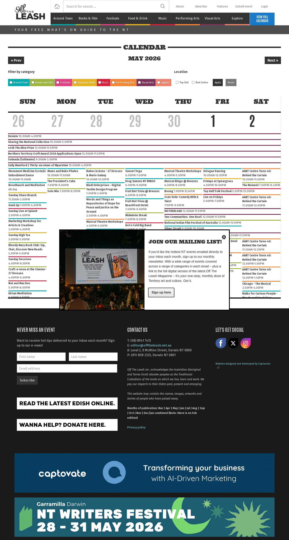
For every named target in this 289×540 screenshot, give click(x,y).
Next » (273, 60)
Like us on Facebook (221, 343)
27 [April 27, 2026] (57, 123)
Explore (237, 18)
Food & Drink (138, 18)
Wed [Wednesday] (144, 101)
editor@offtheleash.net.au (151, 345)
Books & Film (88, 18)
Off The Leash (32, 12)
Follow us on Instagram (245, 343)
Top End (183, 82)
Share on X (233, 343)
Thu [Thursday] (183, 101)
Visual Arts (212, 18)
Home (57, 6)
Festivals (112, 18)
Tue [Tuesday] (105, 101)
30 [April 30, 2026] (174, 123)
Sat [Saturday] (261, 101)
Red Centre (201, 82)
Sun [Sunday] (28, 101)
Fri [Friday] (222, 101)
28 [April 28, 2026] (96, 123)
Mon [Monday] (66, 101)
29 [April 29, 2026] (135, 123)
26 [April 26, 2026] (18, 123)
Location (180, 71)
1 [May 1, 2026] (213, 123)
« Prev (16, 60)
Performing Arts (187, 18)
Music (162, 18)
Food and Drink (86, 82)
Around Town (63, 18)
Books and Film (44, 82)
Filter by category (21, 71)
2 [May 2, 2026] (252, 123)
